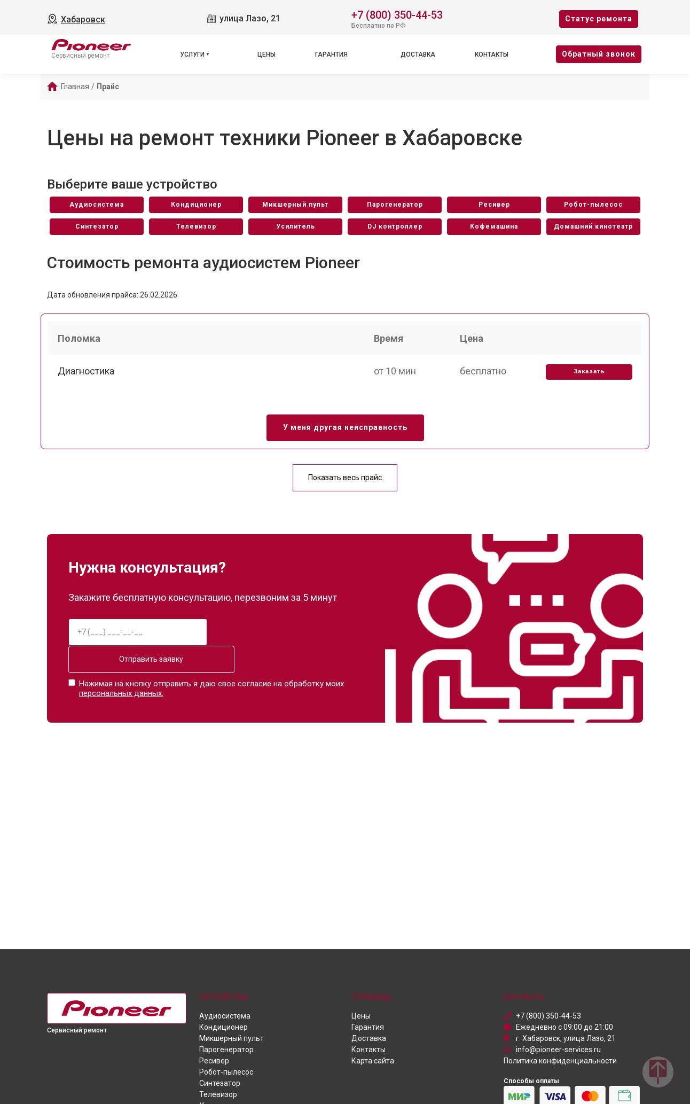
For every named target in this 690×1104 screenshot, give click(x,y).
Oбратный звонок (599, 54)
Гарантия (331, 54)
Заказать (587, 376)
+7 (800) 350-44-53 (397, 14)
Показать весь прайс (345, 484)
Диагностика (87, 376)
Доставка (418, 54)
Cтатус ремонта (598, 18)
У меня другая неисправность (345, 434)
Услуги (192, 54)
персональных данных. (121, 698)
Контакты (491, 54)
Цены (266, 54)
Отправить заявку (138, 665)
